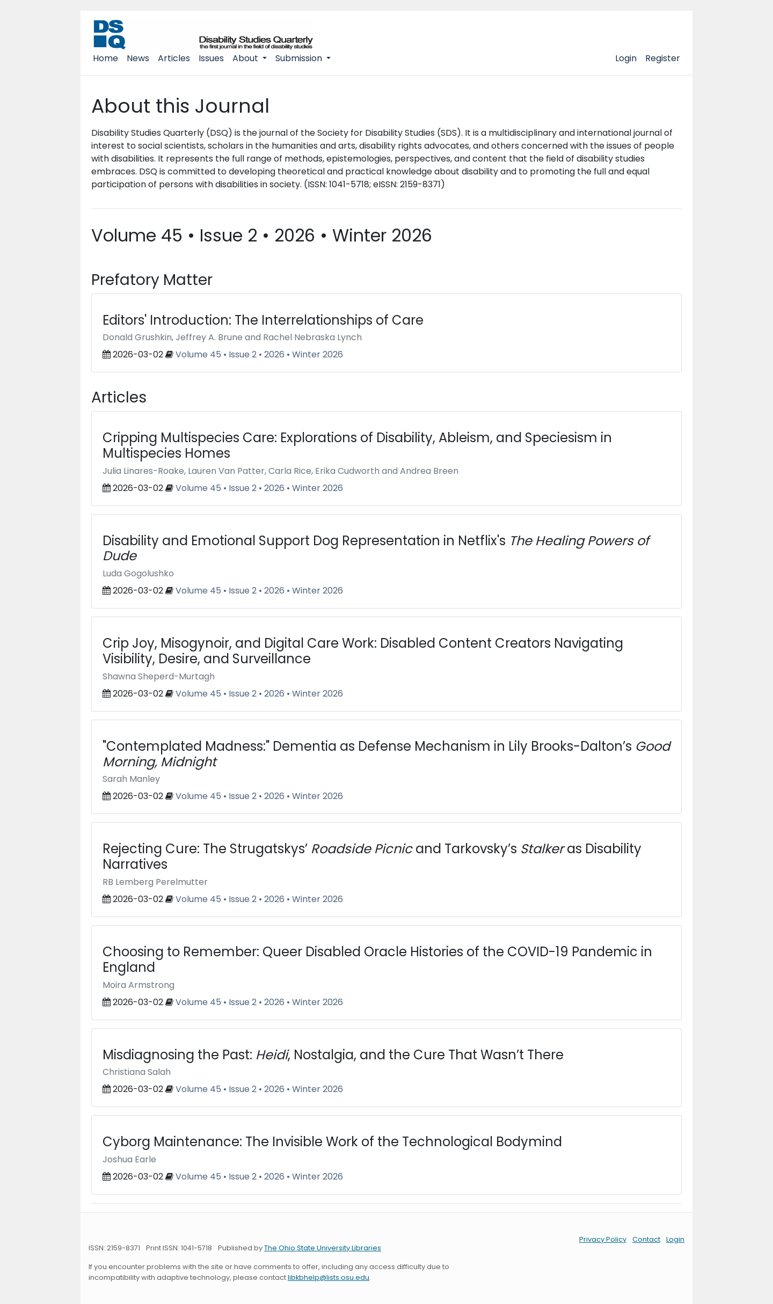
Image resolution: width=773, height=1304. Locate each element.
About (246, 58)
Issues (211, 58)
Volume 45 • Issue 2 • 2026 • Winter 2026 (259, 354)
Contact (646, 1239)
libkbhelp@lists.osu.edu (328, 1277)
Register (662, 58)
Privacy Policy (602, 1239)
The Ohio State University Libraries (322, 1247)
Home (105, 58)
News (138, 58)
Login (626, 58)
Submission (299, 58)
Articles (174, 58)
